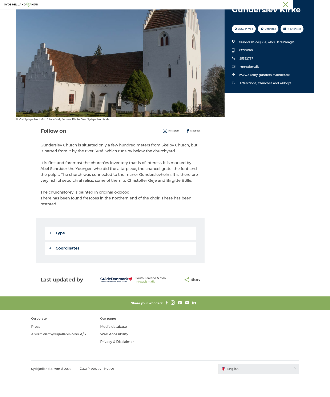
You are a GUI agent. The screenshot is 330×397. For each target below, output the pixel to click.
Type (57, 253)
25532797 (246, 78)
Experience (118, 14)
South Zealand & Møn (232, 4)
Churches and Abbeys (274, 103)
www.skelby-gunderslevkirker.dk (264, 95)
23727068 (245, 70)
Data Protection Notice (100, 389)
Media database (115, 347)
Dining (215, 14)
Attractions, (248, 103)
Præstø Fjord (295, 4)
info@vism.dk (134, 301)
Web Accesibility (116, 354)
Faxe (310, 4)
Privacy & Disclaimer (119, 362)
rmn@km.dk (249, 87)
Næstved (265, 4)
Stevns (279, 4)
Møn (252, 4)
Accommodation (190, 14)
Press (39, 347)
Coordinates (64, 268)
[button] (170, 299)
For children (160, 14)
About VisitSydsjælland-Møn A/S (62, 354)
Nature (138, 14)
